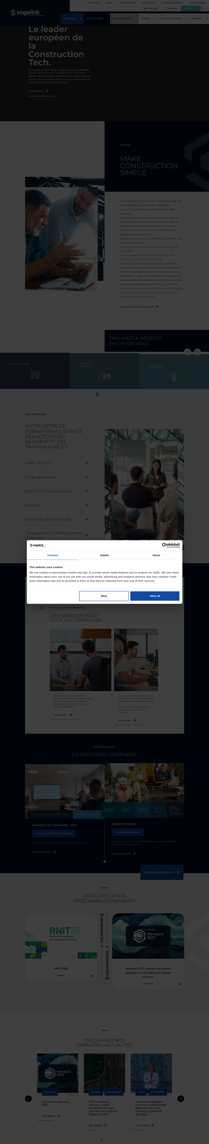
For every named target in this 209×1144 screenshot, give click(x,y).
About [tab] (156, 555)
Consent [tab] (52, 555)
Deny (104, 595)
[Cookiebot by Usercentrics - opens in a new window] (165, 545)
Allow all (155, 595)
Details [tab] (104, 555)
